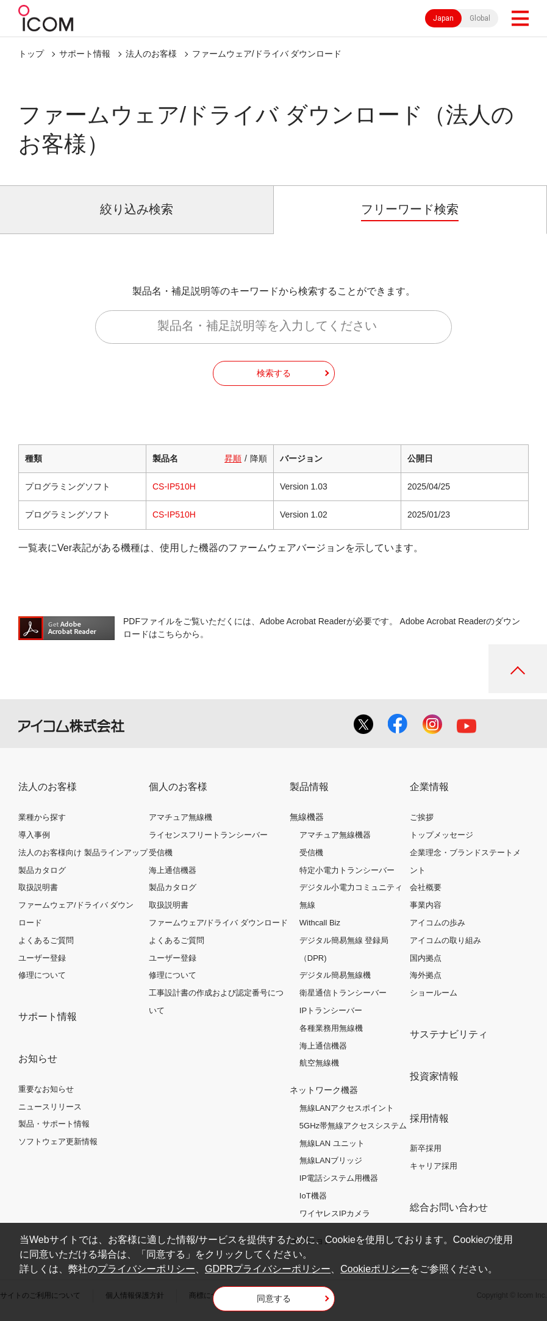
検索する (274, 373)
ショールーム (433, 992)
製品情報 (309, 787)
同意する (274, 1298)
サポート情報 (84, 54)
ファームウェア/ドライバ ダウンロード (218, 922)
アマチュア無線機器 (335, 834)
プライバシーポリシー (146, 1269)
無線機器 (307, 817)
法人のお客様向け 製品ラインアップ (83, 852)
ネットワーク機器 (324, 1090)
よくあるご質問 (46, 940)
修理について (42, 975)
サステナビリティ (449, 1034)
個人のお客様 (178, 787)
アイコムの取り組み (445, 940)
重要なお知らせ (46, 1089)
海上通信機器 (172, 870)
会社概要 (426, 887)
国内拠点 (426, 958)
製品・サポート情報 (54, 1123)
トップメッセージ (441, 834)
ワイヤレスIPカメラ (334, 1213)
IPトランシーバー (330, 1010)
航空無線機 (319, 1062)
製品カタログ (42, 870)
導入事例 (34, 834)
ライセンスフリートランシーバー (208, 834)
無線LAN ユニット (332, 1143)
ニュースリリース (50, 1106)
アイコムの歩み (437, 922)
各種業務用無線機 (331, 1028)
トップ (31, 54)
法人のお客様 (151, 54)
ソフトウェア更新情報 (58, 1141)
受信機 (161, 852)
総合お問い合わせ (449, 1207)
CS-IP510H (174, 486)
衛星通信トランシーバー (343, 992)
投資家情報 (434, 1076)
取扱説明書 (38, 887)
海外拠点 (426, 975)
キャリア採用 (433, 1165)
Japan (443, 18)
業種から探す (42, 817)
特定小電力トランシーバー (347, 870)
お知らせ (37, 1058)
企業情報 (429, 787)
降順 (258, 458)
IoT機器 (313, 1195)
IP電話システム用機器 (338, 1178)
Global (480, 18)
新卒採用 (426, 1148)
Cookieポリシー (375, 1269)
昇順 (232, 458)
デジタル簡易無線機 (335, 975)
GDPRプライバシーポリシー (268, 1269)
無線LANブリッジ (330, 1160)
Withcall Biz (319, 922)
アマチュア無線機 (180, 817)
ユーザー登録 (42, 958)
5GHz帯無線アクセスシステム (353, 1125)
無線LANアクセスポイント (346, 1108)
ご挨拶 (422, 817)
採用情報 (429, 1118)
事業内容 (426, 905)
